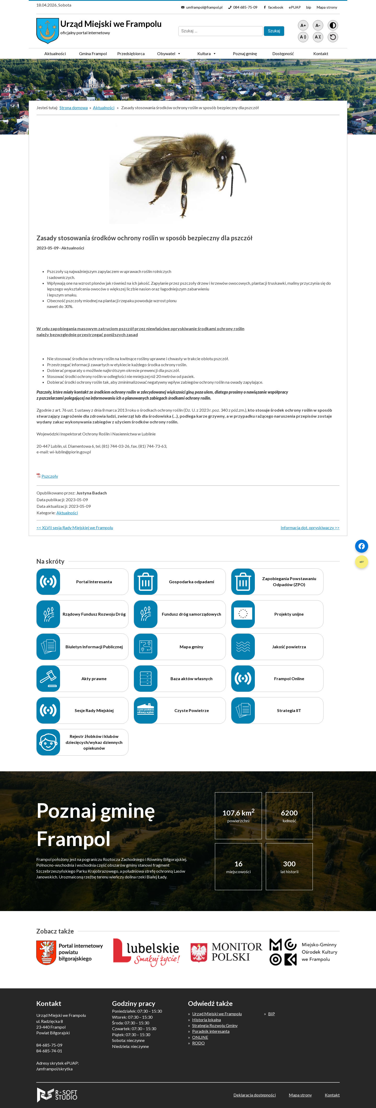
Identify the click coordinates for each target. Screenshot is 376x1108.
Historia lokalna (206, 1019)
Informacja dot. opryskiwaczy (307, 527)
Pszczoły (50, 476)
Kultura (206, 53)
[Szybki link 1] (361, 546)
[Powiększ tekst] (303, 25)
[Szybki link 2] (361, 561)
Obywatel (169, 53)
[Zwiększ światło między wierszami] (303, 37)
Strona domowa (74, 107)
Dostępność (283, 53)
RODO (198, 1042)
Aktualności (55, 53)
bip (308, 7)
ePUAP (295, 7)
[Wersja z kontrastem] (333, 25)
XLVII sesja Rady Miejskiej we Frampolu (77, 527)
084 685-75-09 (245, 7)
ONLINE (200, 1037)
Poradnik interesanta (211, 1031)
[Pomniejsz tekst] (318, 25)
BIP (271, 1013)
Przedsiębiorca (131, 55)
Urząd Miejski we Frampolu (217, 1013)
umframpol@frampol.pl (204, 7)
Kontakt (320, 53)
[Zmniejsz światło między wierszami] (318, 37)
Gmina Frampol (93, 55)
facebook (275, 7)
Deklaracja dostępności (254, 1094)
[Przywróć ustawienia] (333, 37)
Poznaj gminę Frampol (245, 55)
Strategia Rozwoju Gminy (215, 1025)
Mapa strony (327, 7)
